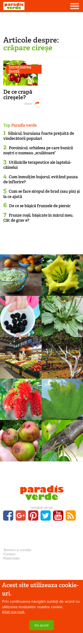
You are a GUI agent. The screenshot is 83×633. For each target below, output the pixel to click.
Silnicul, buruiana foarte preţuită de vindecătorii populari (38, 136)
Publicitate (11, 558)
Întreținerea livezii (20, 69)
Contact (9, 554)
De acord (41, 625)
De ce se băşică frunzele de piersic (40, 206)
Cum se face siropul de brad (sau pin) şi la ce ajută (41, 194)
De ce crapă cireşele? (17, 94)
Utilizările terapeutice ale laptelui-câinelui (37, 165)
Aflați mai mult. (13, 612)
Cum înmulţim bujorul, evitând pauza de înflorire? (40, 179)
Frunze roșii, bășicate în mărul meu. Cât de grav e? (38, 218)
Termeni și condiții (17, 550)
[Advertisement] (41, 23)
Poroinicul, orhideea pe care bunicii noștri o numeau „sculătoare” (38, 150)
